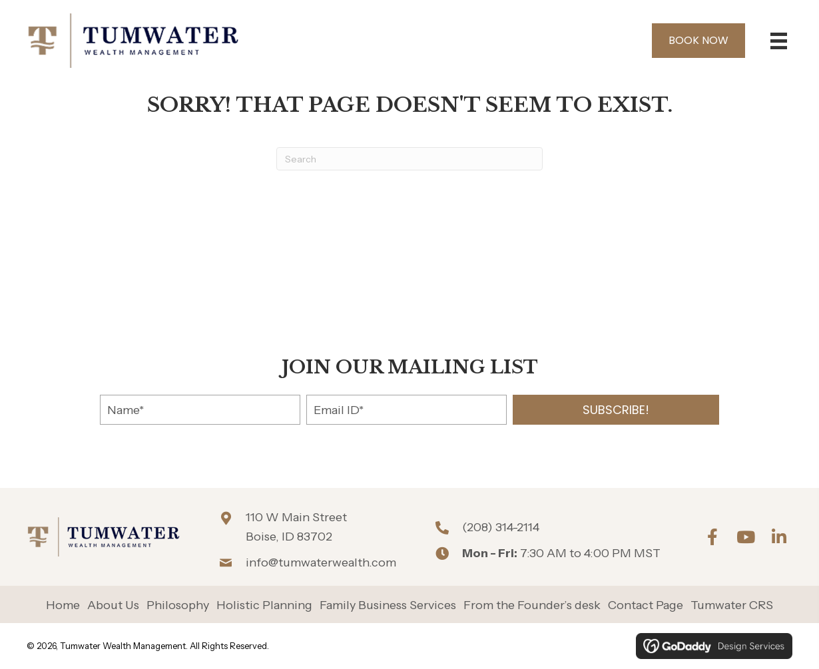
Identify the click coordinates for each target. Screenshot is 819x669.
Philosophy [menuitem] (177, 605)
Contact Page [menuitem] (645, 605)
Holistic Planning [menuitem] (264, 605)
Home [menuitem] (63, 605)
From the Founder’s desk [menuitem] (532, 605)
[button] (616, 410)
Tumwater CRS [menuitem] (731, 605)
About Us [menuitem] (113, 605)
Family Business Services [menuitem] (388, 605)
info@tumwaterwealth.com (321, 562)
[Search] (409, 158)
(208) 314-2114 (500, 527)
